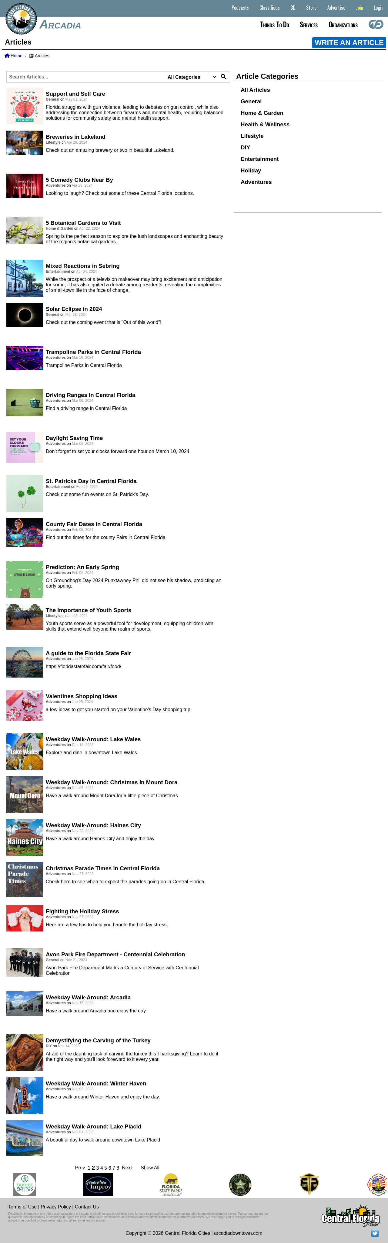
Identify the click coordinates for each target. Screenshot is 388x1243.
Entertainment (260, 159)
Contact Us (87, 1206)
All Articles (255, 90)
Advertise (336, 7)
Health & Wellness (265, 124)
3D (293, 7)
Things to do (274, 24)
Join (359, 7)
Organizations (343, 24)
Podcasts (240, 7)
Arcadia (60, 24)
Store (311, 7)
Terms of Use (22, 1206)
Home (13, 55)
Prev (80, 1167)
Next (127, 1167)
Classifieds (269, 7)
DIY (245, 147)
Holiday (251, 170)
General (251, 101)
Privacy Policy (56, 1206)
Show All (150, 1167)
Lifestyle (252, 136)
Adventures (256, 182)
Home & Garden (262, 113)
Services (309, 24)
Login (378, 7)
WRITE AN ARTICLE (349, 42)
